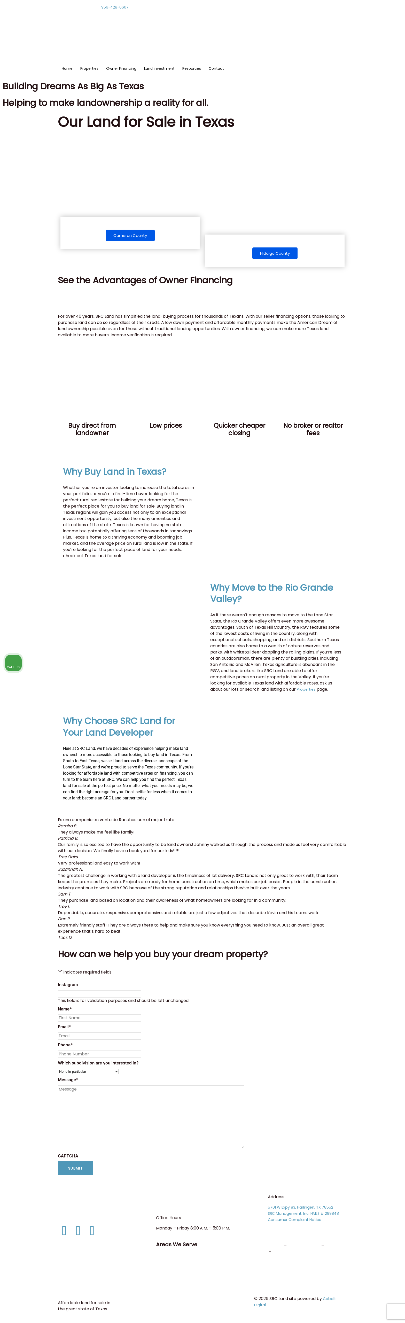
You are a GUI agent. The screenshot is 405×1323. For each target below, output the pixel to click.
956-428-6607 (116, 7)
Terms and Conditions (82, 1282)
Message (68, 1081)
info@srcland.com (76, 1217)
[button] (59, 880)
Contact (216, 69)
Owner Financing (121, 69)
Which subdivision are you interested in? (98, 1064)
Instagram (68, 986)
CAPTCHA (68, 1157)
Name (65, 1010)
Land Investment (159, 69)
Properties (89, 69)
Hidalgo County (275, 253)
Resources (191, 69)
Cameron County (130, 236)
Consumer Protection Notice (89, 1268)
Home (67, 69)
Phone (65, 1046)
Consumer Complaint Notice (297, 1221)
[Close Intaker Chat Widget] (388, 1158)
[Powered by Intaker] (361, 1312)
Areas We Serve (180, 1245)
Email (64, 1028)
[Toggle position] (377, 1158)
